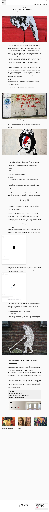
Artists (35, 4)
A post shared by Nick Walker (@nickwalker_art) (14, 299)
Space (41, 4)
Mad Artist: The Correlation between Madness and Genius (19, 395)
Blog (38, 4)
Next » (46, 412)
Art (26, 7)
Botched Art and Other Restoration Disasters (16, 397)
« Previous (3, 412)
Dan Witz (24, 201)
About (44, 4)
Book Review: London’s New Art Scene (15, 393)
